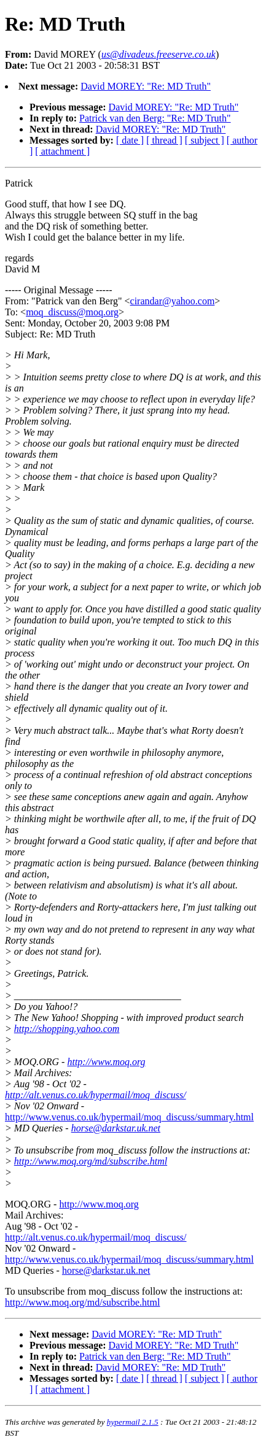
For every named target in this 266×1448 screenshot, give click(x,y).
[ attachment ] (62, 151)
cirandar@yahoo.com (172, 301)
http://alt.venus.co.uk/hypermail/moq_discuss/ (95, 1095)
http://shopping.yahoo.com (67, 1028)
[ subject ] (204, 140)
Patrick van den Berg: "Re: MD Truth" (155, 118)
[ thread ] (164, 140)
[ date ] (130, 140)
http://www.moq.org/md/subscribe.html (90, 1161)
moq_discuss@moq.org (72, 312)
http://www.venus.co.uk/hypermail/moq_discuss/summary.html (129, 1117)
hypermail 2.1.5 (132, 1422)
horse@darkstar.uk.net (115, 1128)
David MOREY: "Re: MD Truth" (145, 86)
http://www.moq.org (106, 1062)
